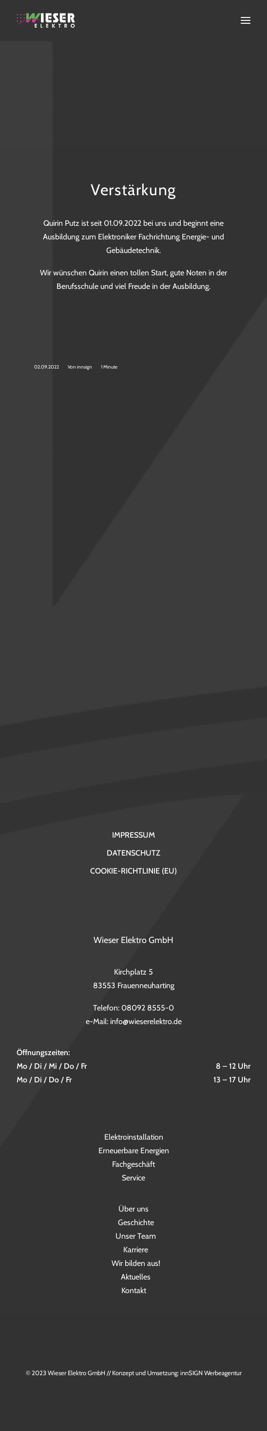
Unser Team (135, 1236)
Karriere (135, 1249)
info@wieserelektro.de (146, 1021)
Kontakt (133, 1290)
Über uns (133, 1208)
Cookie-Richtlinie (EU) (133, 870)
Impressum (133, 835)
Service (133, 1177)
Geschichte (136, 1222)
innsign (84, 367)
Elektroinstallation (133, 1137)
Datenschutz (133, 853)
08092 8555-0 (147, 1007)
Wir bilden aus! (136, 1263)
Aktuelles (136, 1276)
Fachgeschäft (133, 1164)
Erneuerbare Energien (133, 1150)
